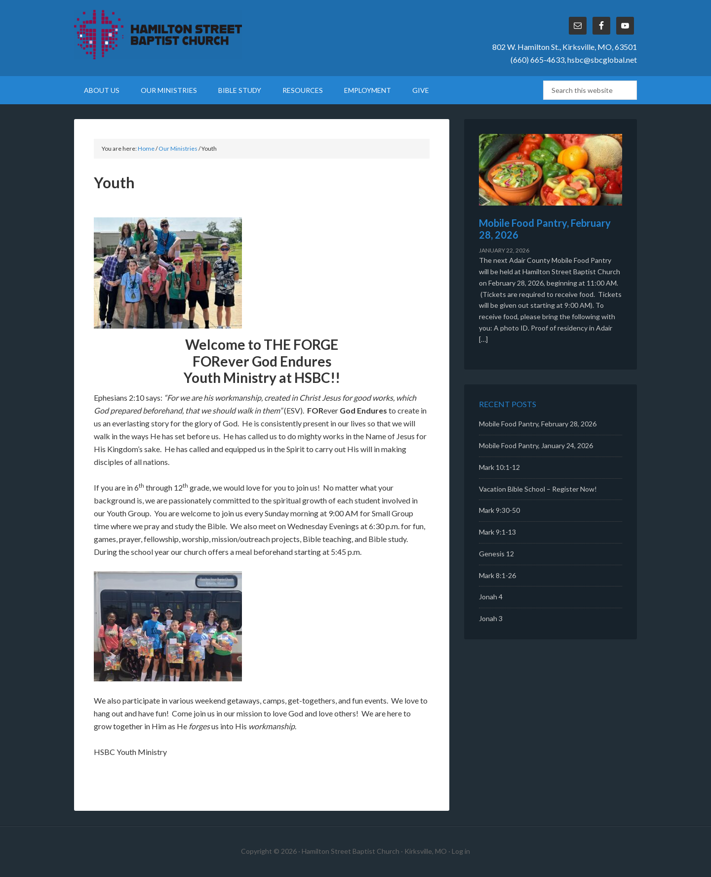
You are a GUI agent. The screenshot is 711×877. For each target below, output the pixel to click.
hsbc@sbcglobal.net (602, 59)
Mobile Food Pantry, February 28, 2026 (537, 423)
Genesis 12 (496, 553)
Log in (461, 851)
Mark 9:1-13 (497, 532)
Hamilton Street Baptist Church (158, 34)
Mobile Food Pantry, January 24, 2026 (536, 445)
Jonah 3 (491, 618)
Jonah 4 (491, 596)
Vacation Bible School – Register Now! (538, 489)
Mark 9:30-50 (499, 510)
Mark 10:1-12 (499, 467)
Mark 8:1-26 (497, 575)
